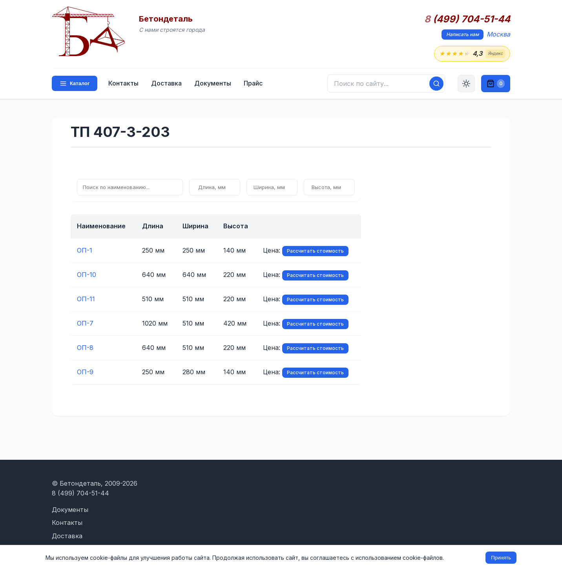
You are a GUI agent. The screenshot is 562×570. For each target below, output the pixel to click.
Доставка (166, 83)
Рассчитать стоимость (315, 251)
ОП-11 (86, 299)
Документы (212, 83)
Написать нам (462, 34)
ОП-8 (85, 347)
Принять (501, 558)
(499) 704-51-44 (467, 19)
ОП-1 (84, 250)
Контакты (123, 83)
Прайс (253, 83)
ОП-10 (86, 275)
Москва (498, 34)
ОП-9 (85, 372)
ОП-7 (85, 323)
